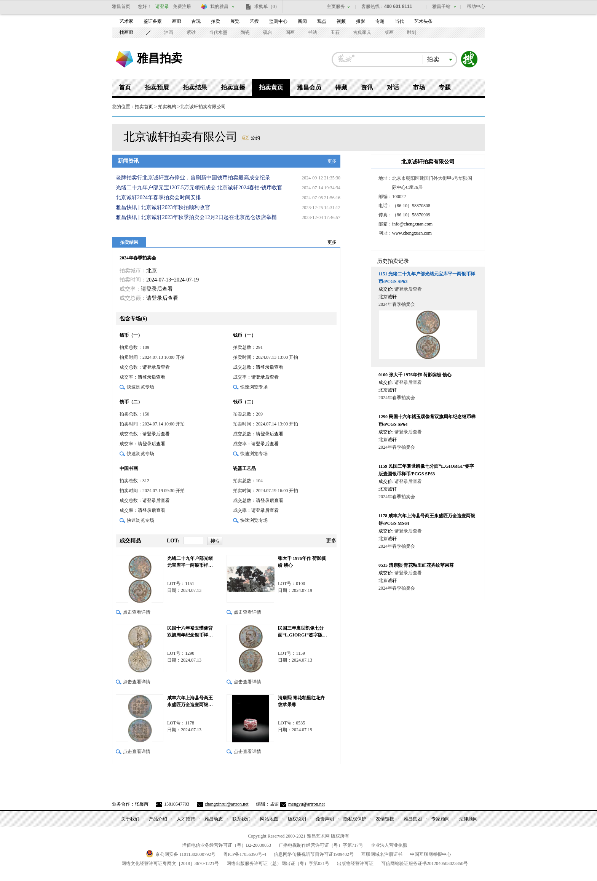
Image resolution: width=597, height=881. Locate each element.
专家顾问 (440, 819)
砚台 (267, 32)
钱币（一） (131, 335)
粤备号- (244, 854)
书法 (312, 32)
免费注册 (182, 6)
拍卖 (215, 21)
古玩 (196, 21)
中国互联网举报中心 (430, 854)
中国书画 (129, 468)
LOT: (173, 541)
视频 (341, 21)
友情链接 (385, 819)
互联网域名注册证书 (381, 854)
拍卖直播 (233, 87)
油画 (168, 32)
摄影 (360, 21)
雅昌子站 (441, 6)
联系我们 (241, 819)
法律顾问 (468, 819)
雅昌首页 (121, 6)
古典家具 (362, 32)
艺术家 (126, 21)
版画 (389, 32)
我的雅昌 (219, 6)
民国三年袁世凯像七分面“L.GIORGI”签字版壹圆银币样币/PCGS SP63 (302, 631)
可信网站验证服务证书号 (424, 863)
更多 (332, 161)
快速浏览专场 (140, 387)
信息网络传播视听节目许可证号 (314, 854)
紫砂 (191, 32)
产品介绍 (158, 819)
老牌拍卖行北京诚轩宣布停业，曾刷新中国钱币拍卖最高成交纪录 (193, 178)
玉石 (335, 32)
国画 (290, 32)
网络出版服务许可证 (278, 863)
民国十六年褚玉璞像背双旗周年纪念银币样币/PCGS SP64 (190, 631)
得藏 (341, 87)
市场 (419, 87)
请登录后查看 (157, 289)
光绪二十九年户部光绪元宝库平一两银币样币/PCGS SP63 (190, 562)
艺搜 (254, 21)
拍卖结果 (195, 87)
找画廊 (126, 32)
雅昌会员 (309, 87)
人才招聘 (186, 819)
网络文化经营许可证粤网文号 (170, 863)
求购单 (266, 6)
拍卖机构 (167, 106)
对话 (393, 87)
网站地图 (269, 819)
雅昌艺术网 (124, 59)
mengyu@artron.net (306, 804)
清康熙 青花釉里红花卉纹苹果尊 (301, 701)
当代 (399, 21)
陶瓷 (245, 32)
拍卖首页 (144, 106)
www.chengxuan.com (412, 233)
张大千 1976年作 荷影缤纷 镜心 (302, 562)
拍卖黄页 (271, 87)
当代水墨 (218, 32)
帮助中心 (476, 6)
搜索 (469, 59)
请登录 (162, 6)
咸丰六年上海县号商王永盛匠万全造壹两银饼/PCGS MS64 (190, 701)
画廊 (176, 21)
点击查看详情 (136, 612)
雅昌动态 (213, 819)
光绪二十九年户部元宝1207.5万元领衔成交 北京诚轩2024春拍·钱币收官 (199, 187)
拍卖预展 (157, 87)
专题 (380, 21)
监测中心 (278, 21)
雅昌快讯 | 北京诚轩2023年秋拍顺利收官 (163, 207)
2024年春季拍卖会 (138, 258)
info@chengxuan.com (412, 224)
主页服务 (336, 6)
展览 (234, 21)
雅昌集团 (413, 819)
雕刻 (411, 32)
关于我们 (130, 819)
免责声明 (325, 819)
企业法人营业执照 (389, 845)
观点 (321, 21)
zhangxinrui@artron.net (227, 804)
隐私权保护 (354, 819)
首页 (125, 87)
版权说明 (297, 819)
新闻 (302, 21)
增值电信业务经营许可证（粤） (226, 845)
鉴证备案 (153, 21)
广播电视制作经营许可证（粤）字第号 (321, 845)
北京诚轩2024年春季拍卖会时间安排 (158, 197)
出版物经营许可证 (355, 863)
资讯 (367, 87)
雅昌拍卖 (159, 58)
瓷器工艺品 (244, 468)
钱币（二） (131, 402)
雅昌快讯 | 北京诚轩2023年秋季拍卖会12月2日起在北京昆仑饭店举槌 (196, 217)
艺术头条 (423, 21)
